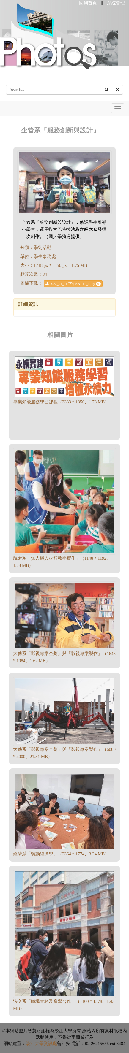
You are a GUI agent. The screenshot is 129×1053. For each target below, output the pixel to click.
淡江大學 (35, 1043)
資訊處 (50, 1043)
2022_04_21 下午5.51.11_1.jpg (73, 284)
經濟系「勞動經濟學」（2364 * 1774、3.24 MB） (61, 853)
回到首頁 (88, 3)
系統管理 (116, 3)
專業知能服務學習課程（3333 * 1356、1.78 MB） (61, 401)
